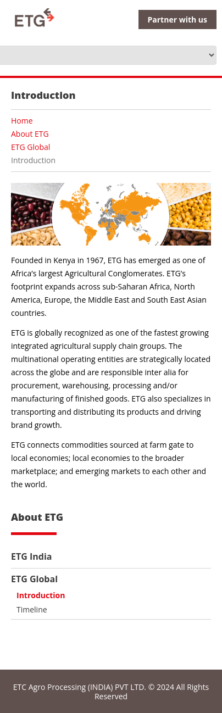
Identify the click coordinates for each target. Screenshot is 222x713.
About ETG (30, 134)
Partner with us (177, 19)
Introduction (40, 595)
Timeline (31, 609)
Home (22, 120)
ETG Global (30, 147)
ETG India (31, 556)
